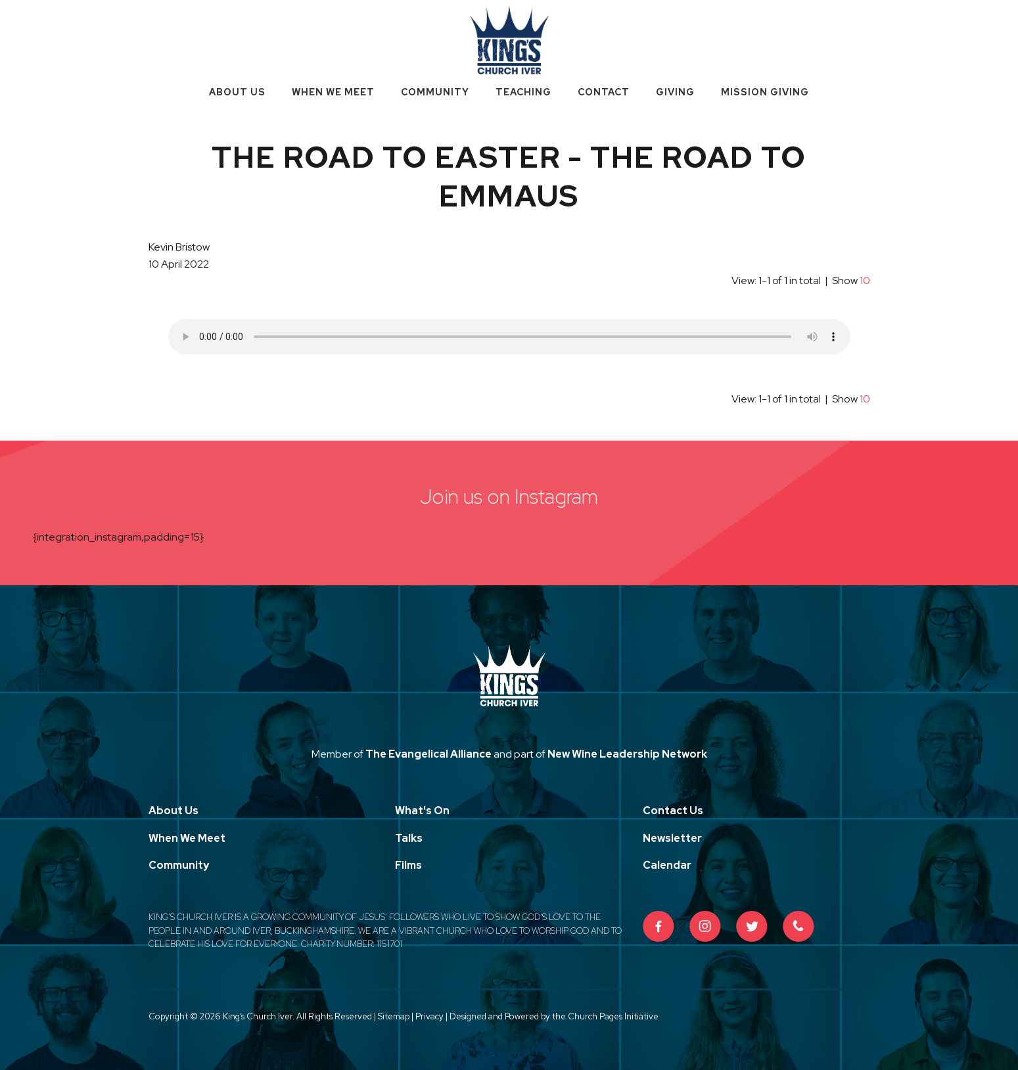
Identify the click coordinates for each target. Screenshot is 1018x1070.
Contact (604, 92)
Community (435, 92)
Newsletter (672, 838)
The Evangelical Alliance (428, 754)
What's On (422, 810)
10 (865, 280)
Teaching (523, 92)
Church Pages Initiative (613, 1016)
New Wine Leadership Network (627, 754)
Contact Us (673, 810)
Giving (675, 92)
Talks (409, 838)
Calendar (667, 865)
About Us (237, 92)
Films (408, 865)
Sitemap (393, 1016)
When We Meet (333, 92)
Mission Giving (765, 92)
